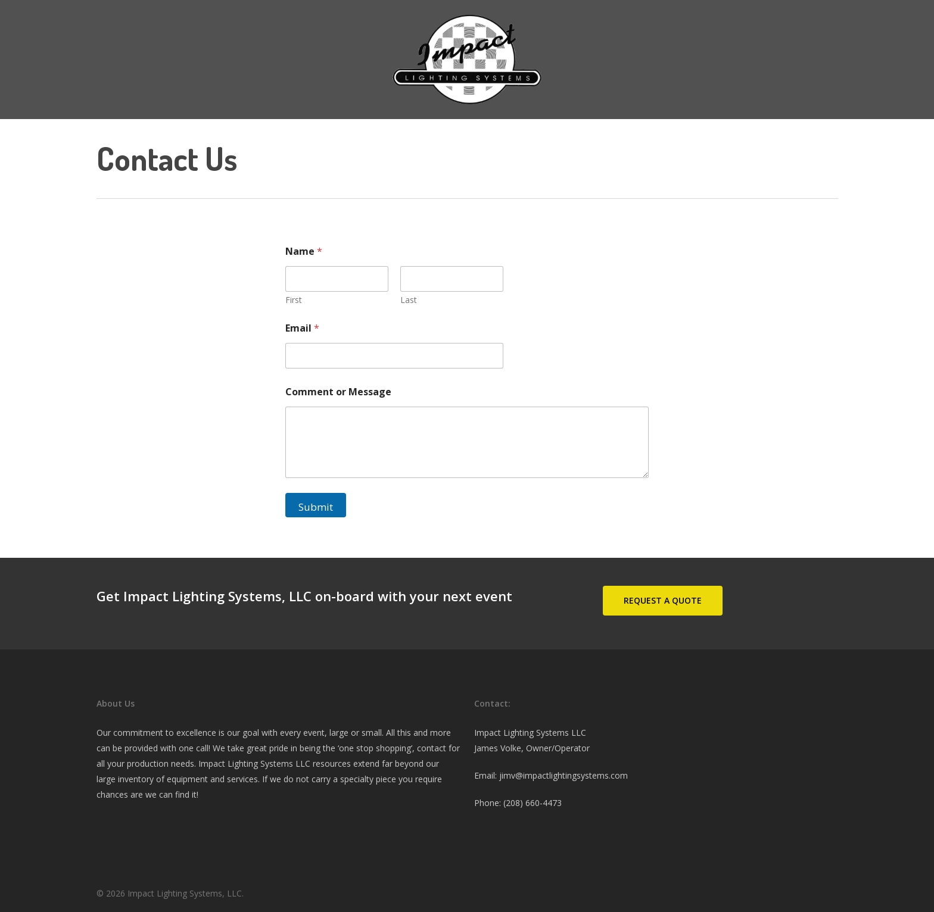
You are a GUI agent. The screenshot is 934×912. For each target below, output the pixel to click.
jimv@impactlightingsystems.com (563, 775)
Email (302, 328)
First (293, 300)
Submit (315, 507)
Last (408, 300)
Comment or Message (338, 392)
